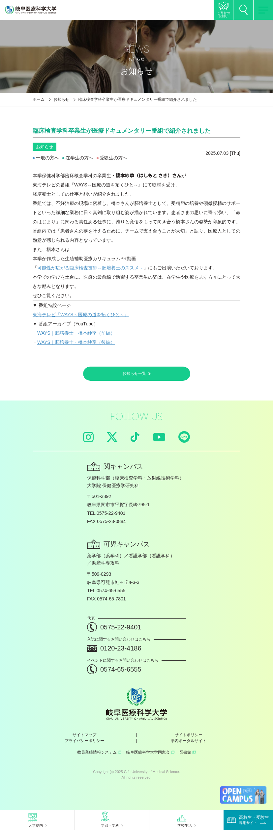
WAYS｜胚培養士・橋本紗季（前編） (76, 333)
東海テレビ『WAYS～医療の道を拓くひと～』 (81, 314)
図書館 (187, 752)
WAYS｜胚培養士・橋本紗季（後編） (76, 342)
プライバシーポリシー (84, 741)
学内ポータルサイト (188, 741)
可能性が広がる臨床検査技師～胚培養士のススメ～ (90, 267)
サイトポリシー (188, 735)
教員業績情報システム (99, 752)
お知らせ (61, 99)
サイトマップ (84, 735)
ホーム (39, 99)
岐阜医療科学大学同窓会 (150, 752)
